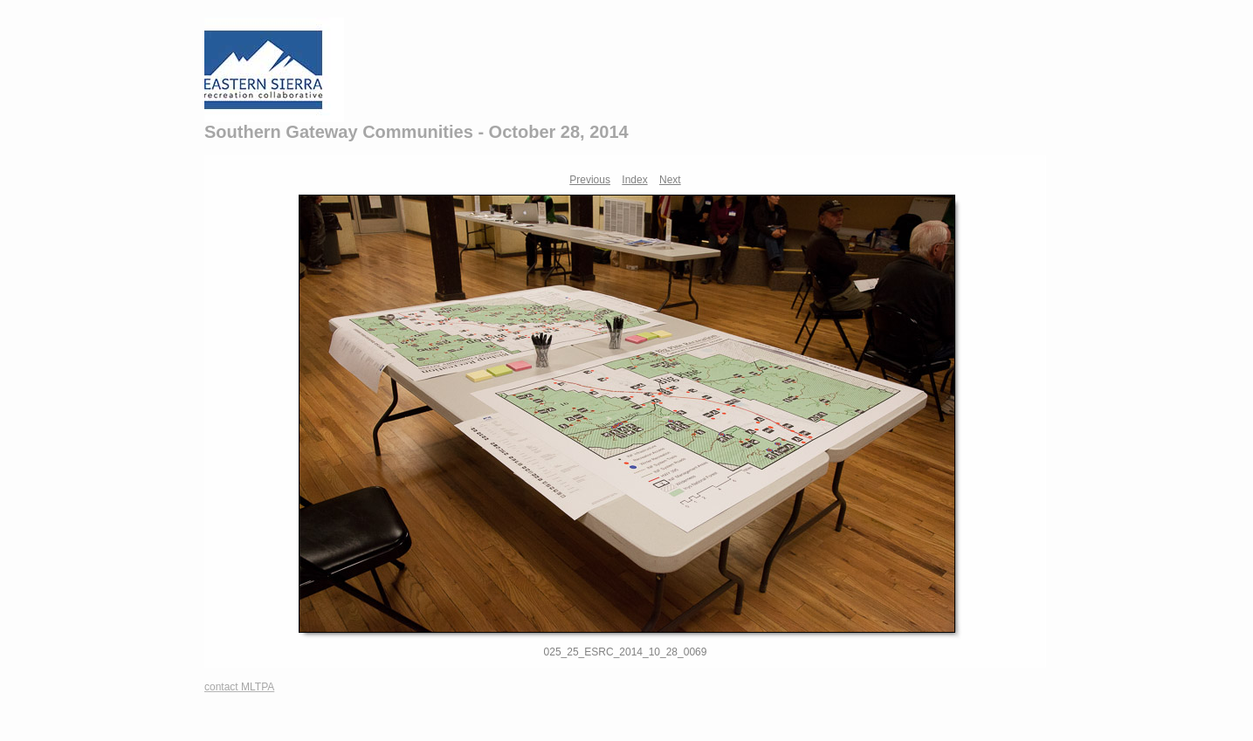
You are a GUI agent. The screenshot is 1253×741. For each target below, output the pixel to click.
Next (670, 180)
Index (634, 180)
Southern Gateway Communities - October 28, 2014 (416, 131)
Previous (589, 180)
